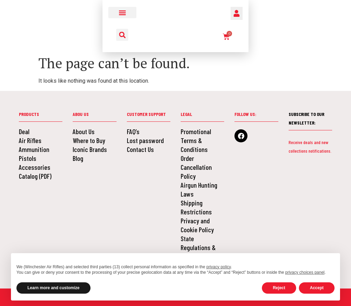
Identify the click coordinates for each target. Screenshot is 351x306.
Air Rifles (30, 140)
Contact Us (140, 149)
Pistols (27, 158)
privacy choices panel (305, 272)
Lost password (145, 140)
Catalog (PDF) (35, 176)
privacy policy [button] (218, 266)
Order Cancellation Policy (196, 167)
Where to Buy (89, 140)
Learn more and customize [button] (53, 287)
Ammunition (34, 149)
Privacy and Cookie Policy (197, 225)
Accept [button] (317, 287)
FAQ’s (133, 131)
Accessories (34, 167)
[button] (46, 12)
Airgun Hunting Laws (199, 189)
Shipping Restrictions (196, 207)
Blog (78, 158)
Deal (24, 131)
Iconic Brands (90, 149)
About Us (84, 131)
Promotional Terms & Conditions (196, 140)
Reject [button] (279, 287)
